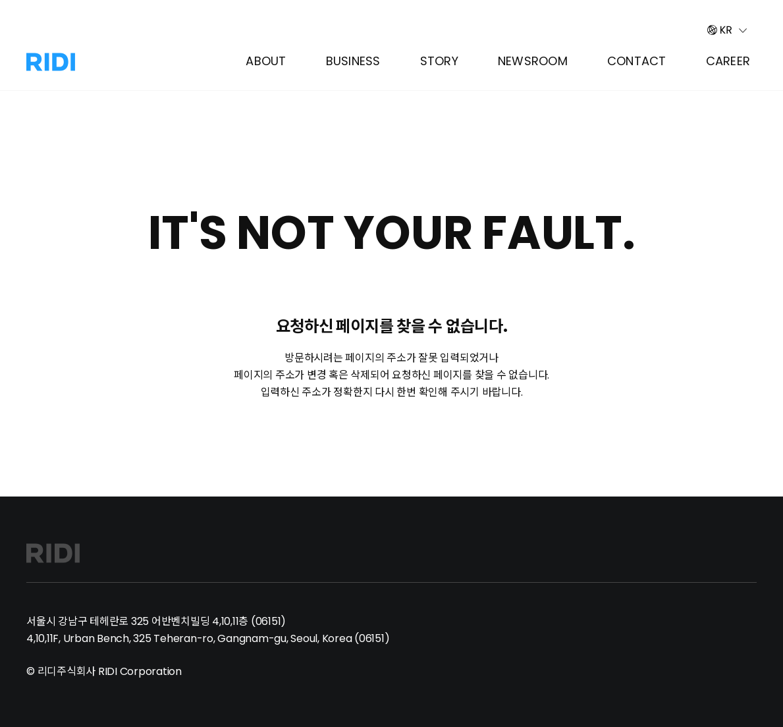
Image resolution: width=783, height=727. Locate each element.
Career (728, 61)
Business (353, 61)
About (266, 61)
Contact (636, 61)
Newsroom (533, 61)
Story (439, 61)
